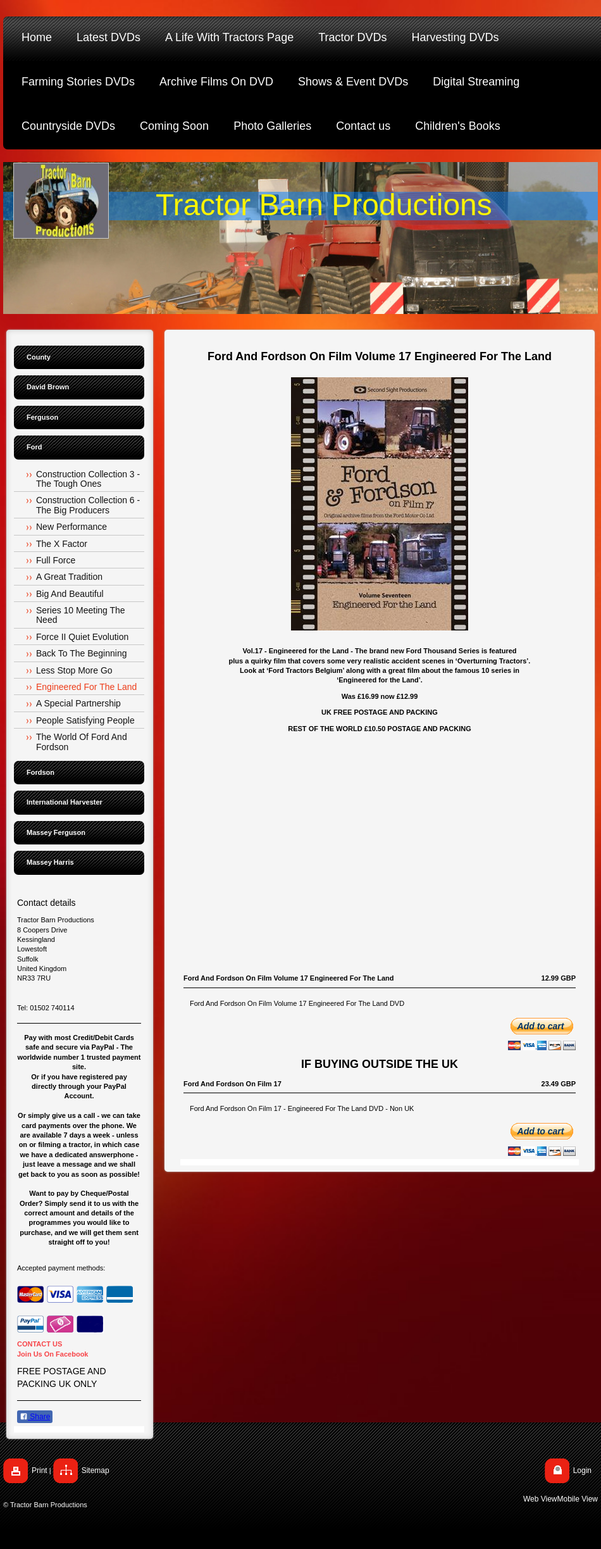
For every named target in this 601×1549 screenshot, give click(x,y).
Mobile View (577, 1499)
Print (39, 1470)
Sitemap (95, 1470)
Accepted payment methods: (61, 1268)
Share (35, 1416)
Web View (540, 1499)
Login (582, 1470)
